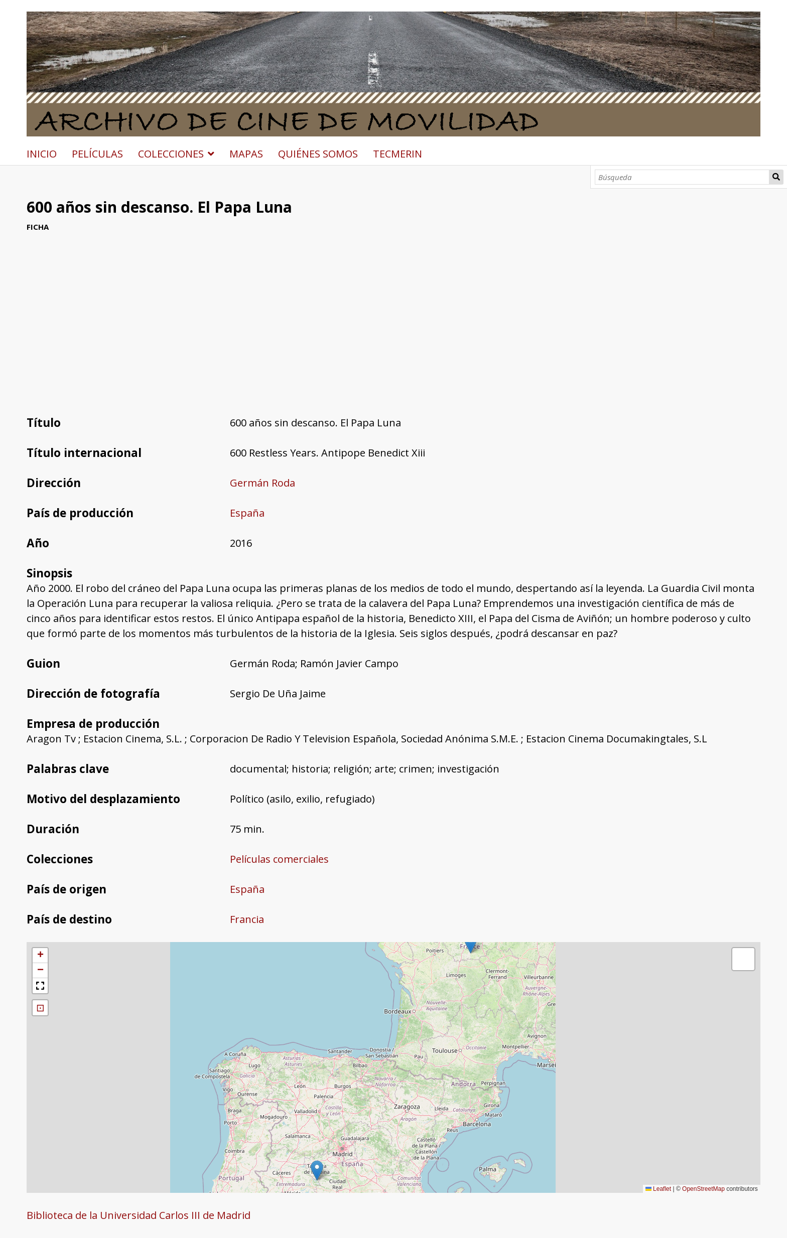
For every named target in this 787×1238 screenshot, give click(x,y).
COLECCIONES (171, 154)
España (247, 513)
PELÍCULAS (97, 154)
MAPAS (246, 154)
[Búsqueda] (682, 177)
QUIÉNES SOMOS (318, 154)
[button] (317, 1170)
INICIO (42, 154)
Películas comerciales (279, 859)
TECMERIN (397, 154)
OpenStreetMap (703, 1188)
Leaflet (658, 1188)
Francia (247, 919)
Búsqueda (776, 177)
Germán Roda (262, 483)
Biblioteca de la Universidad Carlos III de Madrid (138, 1215)
